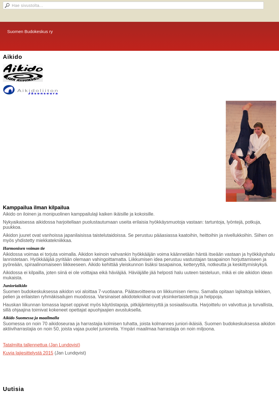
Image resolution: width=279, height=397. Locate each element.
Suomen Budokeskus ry (30, 31)
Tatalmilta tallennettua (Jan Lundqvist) (41, 344)
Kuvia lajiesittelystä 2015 (28, 352)
